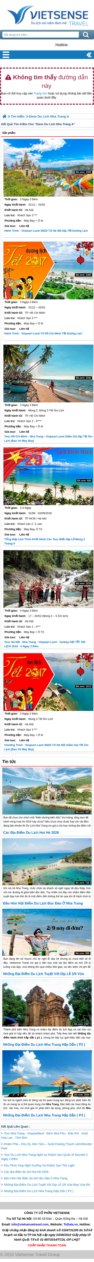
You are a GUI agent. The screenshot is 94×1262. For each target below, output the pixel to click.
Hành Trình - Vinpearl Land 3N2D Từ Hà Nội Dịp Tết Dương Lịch (46, 230)
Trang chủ (40, 93)
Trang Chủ (47, 14)
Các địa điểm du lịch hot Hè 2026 (31, 832)
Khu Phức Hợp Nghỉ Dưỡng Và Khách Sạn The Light (39, 1165)
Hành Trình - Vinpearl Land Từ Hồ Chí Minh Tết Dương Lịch (43, 333)
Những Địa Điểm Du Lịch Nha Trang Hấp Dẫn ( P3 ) (44, 1115)
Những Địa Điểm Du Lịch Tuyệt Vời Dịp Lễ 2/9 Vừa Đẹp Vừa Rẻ (47, 1184)
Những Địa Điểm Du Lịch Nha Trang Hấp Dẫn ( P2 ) (44, 1044)
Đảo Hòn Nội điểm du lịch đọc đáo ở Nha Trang (43, 903)
